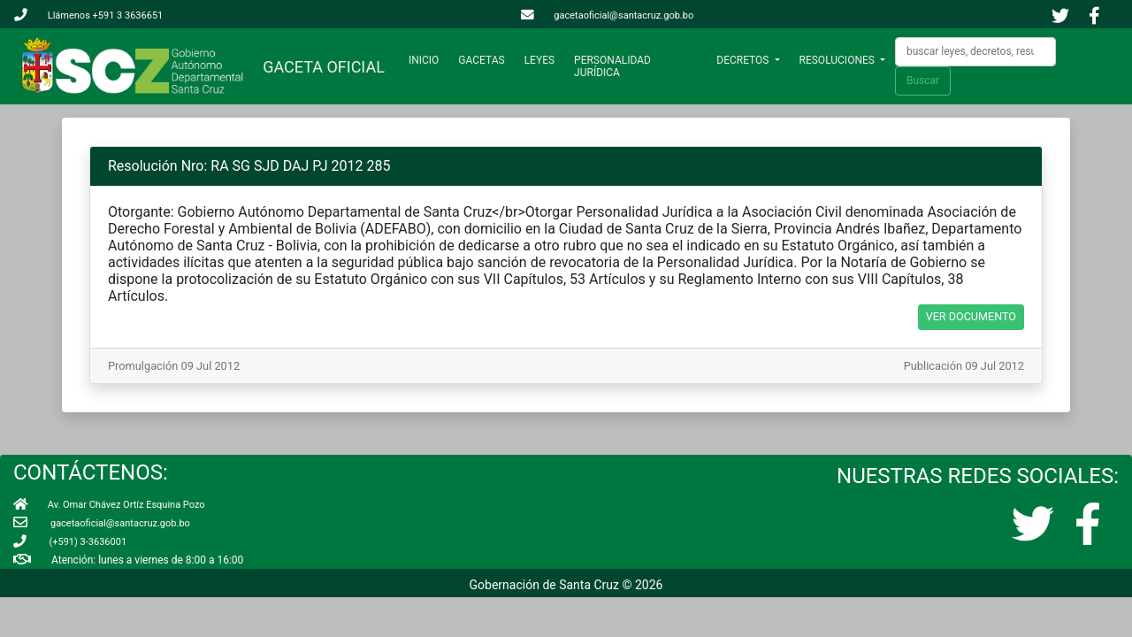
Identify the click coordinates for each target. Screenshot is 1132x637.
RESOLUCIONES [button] (838, 60)
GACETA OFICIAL (320, 67)
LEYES (539, 60)
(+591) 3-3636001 (69, 542)
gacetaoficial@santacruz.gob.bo (607, 15)
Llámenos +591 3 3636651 (88, 15)
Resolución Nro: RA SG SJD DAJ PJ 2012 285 (249, 165)
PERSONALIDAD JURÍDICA (612, 66)
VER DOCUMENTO (971, 316)
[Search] (975, 51)
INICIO (427, 59)
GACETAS (481, 60)
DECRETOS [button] (743, 60)
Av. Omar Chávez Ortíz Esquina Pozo (109, 504)
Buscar (922, 80)
